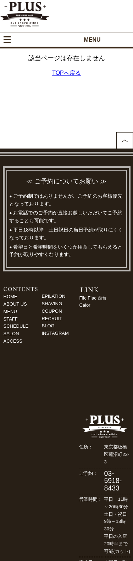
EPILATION (53, 296)
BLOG (47, 325)
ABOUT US (15, 304)
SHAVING (51, 303)
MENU (10, 311)
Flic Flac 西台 (93, 298)
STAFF (11, 319)
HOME (10, 296)
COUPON (51, 311)
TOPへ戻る (66, 73)
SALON (11, 333)
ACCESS (13, 341)
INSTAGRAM (54, 333)
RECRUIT (51, 318)
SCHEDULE (16, 326)
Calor (84, 305)
